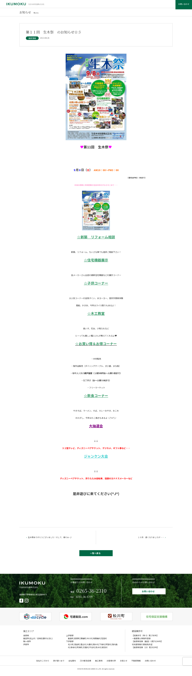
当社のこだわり (69, 5)
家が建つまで (85, 5)
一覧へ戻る (95, 556)
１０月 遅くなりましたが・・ (151, 539)
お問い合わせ (180, 5)
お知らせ (149, 5)
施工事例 (124, 5)
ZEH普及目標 (111, 5)
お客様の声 (136, 5)
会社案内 (98, 5)
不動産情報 (161, 5)
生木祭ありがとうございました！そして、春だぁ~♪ (50, 539)
